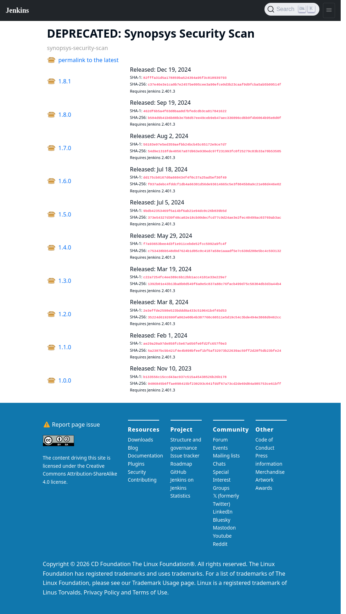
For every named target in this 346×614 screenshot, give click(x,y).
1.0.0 (64, 380)
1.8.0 (64, 115)
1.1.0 (64, 347)
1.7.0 (64, 148)
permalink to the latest (88, 60)
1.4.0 (64, 247)
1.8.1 (64, 81)
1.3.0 (64, 281)
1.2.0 (64, 314)
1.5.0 (64, 214)
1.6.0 (64, 181)
